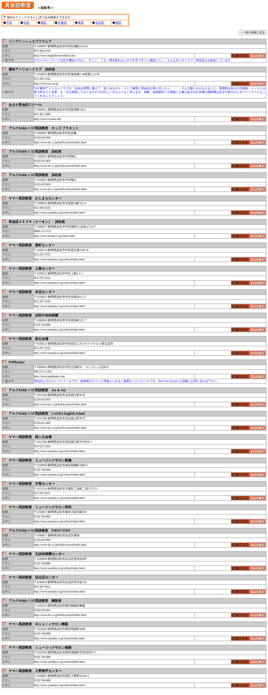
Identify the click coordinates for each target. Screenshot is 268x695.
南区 (43, 22)
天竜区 (62, 22)
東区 (81, 22)
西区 (118, 22)
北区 (26, 22)
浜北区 (99, 22)
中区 (9, 22)
